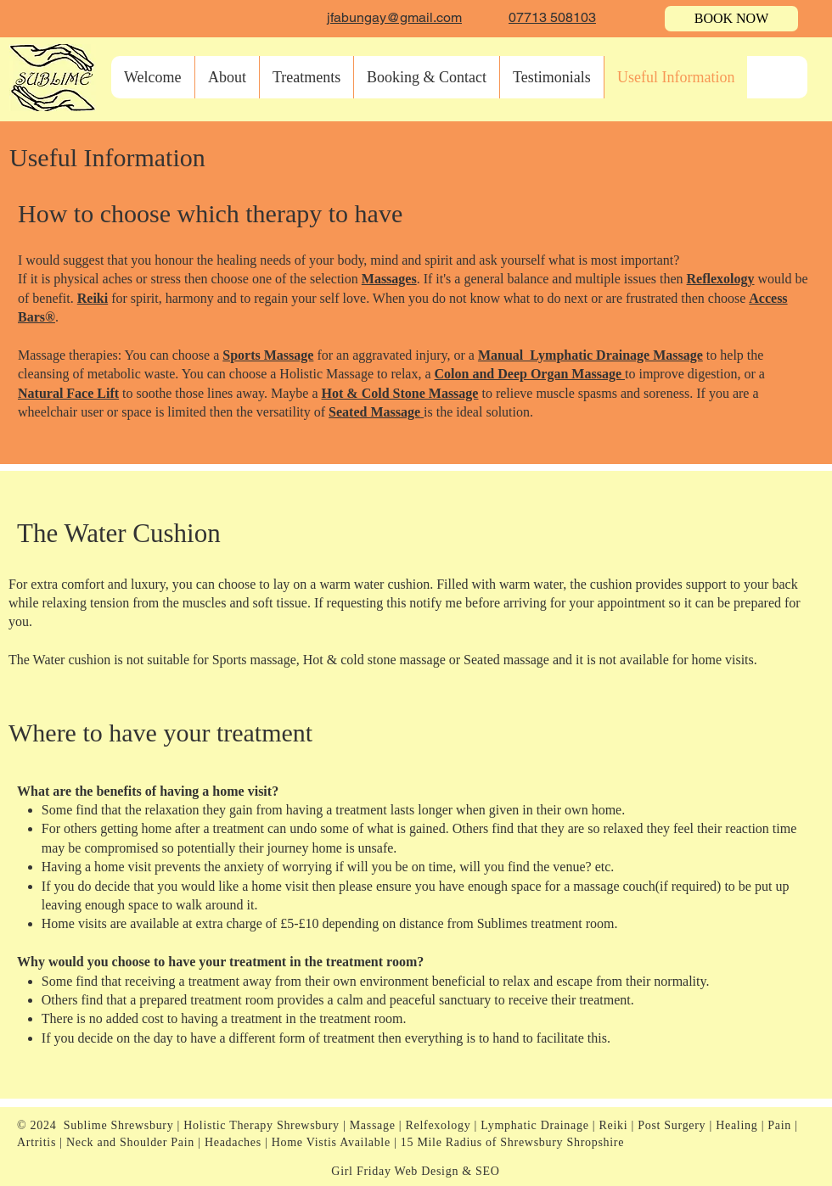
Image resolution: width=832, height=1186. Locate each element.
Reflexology (721, 278)
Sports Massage (267, 355)
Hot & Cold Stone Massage (400, 393)
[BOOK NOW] (731, 18)
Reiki (92, 298)
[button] (306, 77)
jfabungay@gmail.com (394, 17)
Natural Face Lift (68, 393)
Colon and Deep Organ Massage (530, 373)
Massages (389, 278)
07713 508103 (552, 17)
